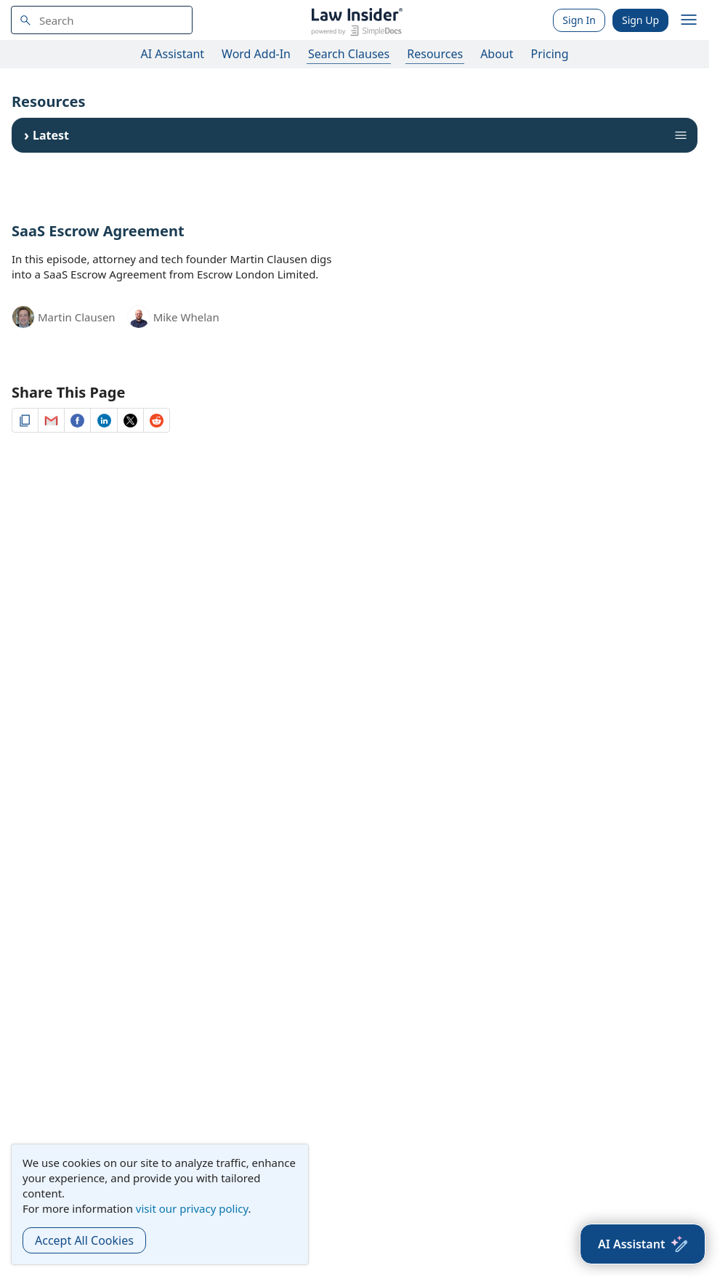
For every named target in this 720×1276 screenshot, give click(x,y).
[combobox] (102, 20)
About (496, 54)
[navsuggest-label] (102, 20)
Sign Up (640, 20)
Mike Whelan (186, 317)
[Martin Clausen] (23, 315)
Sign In (579, 20)
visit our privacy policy (192, 1208)
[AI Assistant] (642, 1244)
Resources (435, 54)
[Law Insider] (356, 20)
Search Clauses (348, 54)
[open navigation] (689, 20)
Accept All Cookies (84, 1240)
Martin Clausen (77, 317)
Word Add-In (256, 54)
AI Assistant (173, 54)
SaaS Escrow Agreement (98, 231)
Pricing (550, 54)
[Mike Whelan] (139, 319)
